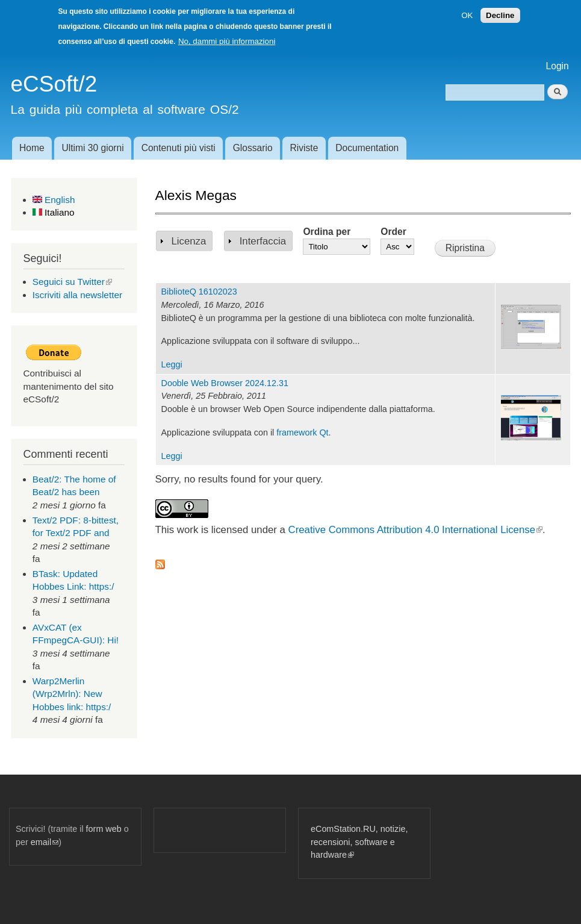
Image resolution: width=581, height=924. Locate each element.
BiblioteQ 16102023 (199, 291)
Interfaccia (263, 241)
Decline (500, 15)
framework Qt (302, 432)
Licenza (189, 241)
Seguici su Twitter (72, 281)
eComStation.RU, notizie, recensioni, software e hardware (359, 842)
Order (393, 231)
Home (32, 148)
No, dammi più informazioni (226, 41)
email (44, 842)
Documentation (367, 148)
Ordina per (326, 231)
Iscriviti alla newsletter (77, 295)
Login (557, 66)
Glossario (253, 148)
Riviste (304, 148)
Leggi (171, 364)
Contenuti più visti (178, 148)
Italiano (54, 212)
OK (467, 15)
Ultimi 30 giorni (93, 148)
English (54, 200)
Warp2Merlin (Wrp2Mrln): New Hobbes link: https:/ (72, 694)
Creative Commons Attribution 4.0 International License (415, 529)
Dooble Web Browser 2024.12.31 (225, 383)
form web (104, 829)
